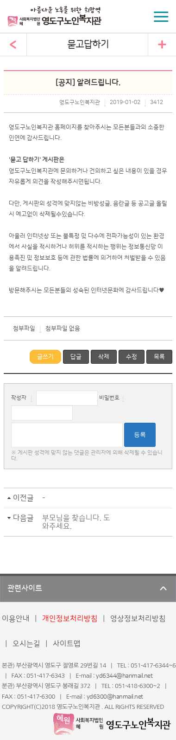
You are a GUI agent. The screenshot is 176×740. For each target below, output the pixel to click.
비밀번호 (109, 398)
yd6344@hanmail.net (124, 676)
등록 (140, 434)
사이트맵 (67, 644)
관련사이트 (24, 588)
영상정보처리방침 (138, 619)
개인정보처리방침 (70, 619)
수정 (131, 357)
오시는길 (26, 644)
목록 (159, 357)
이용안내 (16, 619)
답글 (76, 357)
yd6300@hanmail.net (115, 697)
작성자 (18, 398)
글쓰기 (45, 357)
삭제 (103, 357)
